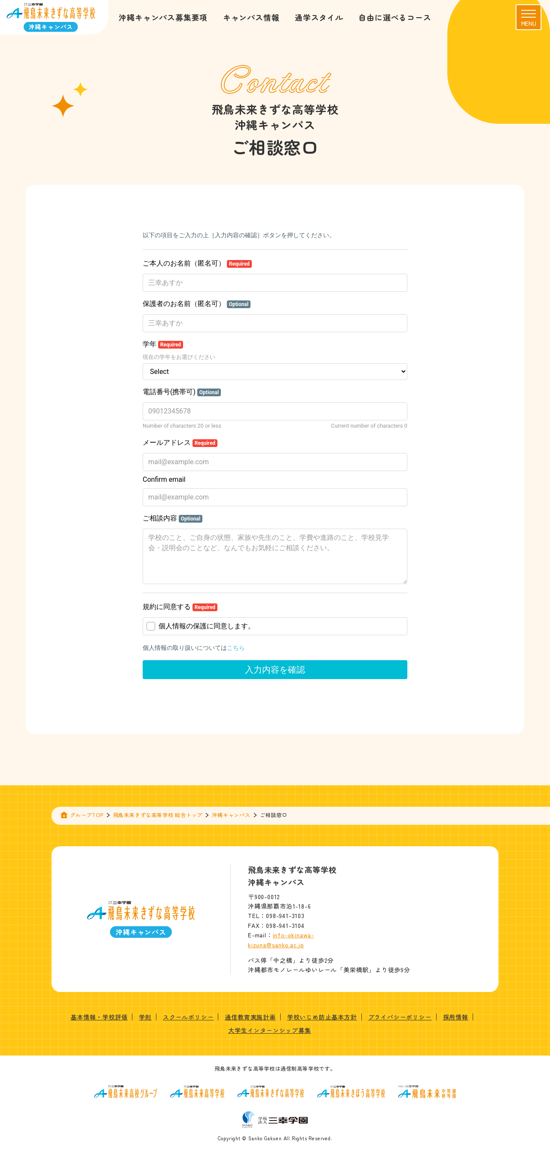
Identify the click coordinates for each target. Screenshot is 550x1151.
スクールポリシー (188, 1017)
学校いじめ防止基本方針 (322, 1017)
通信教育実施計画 (250, 1017)
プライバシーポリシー (400, 1017)
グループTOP (87, 814)
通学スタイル (319, 17)
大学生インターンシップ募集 (269, 1030)
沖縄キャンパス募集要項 (163, 17)
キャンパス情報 (251, 17)
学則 (145, 1017)
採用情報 (455, 1017)
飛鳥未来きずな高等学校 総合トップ (158, 814)
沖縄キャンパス (231, 814)
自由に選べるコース (394, 17)
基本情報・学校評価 (99, 1017)
